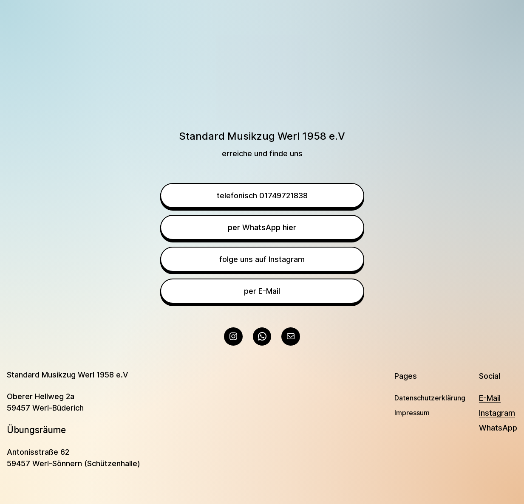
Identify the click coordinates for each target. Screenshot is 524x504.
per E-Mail (262, 291)
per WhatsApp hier (262, 227)
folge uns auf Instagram (262, 259)
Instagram (497, 412)
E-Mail (490, 398)
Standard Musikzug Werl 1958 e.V (67, 374)
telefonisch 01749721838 (262, 195)
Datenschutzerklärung (429, 398)
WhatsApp (498, 427)
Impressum (412, 412)
